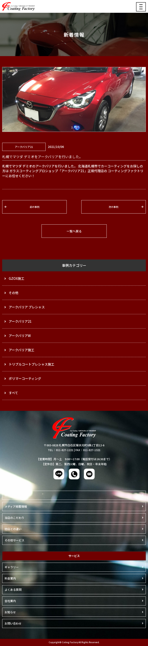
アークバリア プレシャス (27, 307)
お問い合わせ (13, 623)
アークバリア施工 (21, 350)
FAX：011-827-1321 (87, 450)
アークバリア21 (20, 321)
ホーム (9, 495)
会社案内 (10, 601)
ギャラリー (12, 567)
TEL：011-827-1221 (60, 450)
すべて (13, 392)
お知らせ (10, 612)
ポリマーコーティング (25, 378)
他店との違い (13, 529)
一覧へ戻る (74, 231)
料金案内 (10, 578)
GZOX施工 (16, 278)
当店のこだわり (14, 518)
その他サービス (14, 540)
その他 (13, 292)
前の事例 (34, 207)
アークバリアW (20, 335)
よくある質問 (13, 590)
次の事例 (113, 207)
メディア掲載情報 (16, 506)
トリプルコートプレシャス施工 (31, 364)
